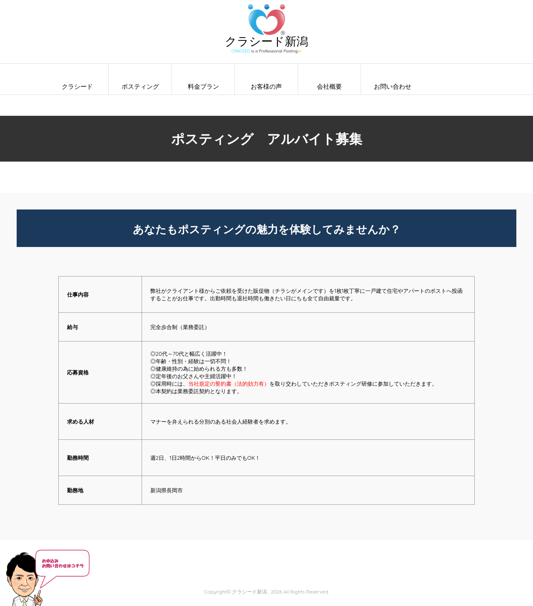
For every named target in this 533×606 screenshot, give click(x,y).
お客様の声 (266, 86)
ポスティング (140, 86)
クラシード (77, 86)
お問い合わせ (392, 86)
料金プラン (203, 86)
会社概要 (329, 86)
